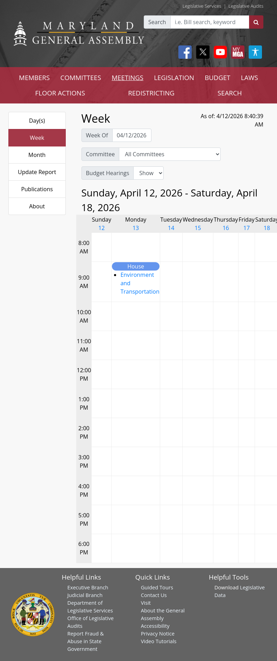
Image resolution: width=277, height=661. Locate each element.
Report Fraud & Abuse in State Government (86, 641)
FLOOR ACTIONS (60, 92)
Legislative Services (202, 6)
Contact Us (154, 594)
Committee (100, 154)
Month (36, 155)
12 (101, 228)
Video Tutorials (159, 641)
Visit (146, 602)
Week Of (97, 135)
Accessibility (155, 625)
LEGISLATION (174, 77)
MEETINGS (127, 77)
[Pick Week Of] (131, 135)
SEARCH (230, 92)
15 (197, 228)
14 (171, 228)
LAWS (249, 77)
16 (225, 228)
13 (136, 228)
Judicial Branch (85, 594)
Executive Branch (88, 587)
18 (267, 228)
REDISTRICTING (151, 92)
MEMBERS (34, 77)
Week (37, 138)
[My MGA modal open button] (236, 52)
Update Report (37, 172)
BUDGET (217, 77)
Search (157, 22)
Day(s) (37, 120)
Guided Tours (157, 587)
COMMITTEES (80, 77)
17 (246, 228)
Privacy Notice (158, 633)
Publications (37, 189)
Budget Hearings (107, 173)
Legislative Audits (245, 6)
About (37, 206)
